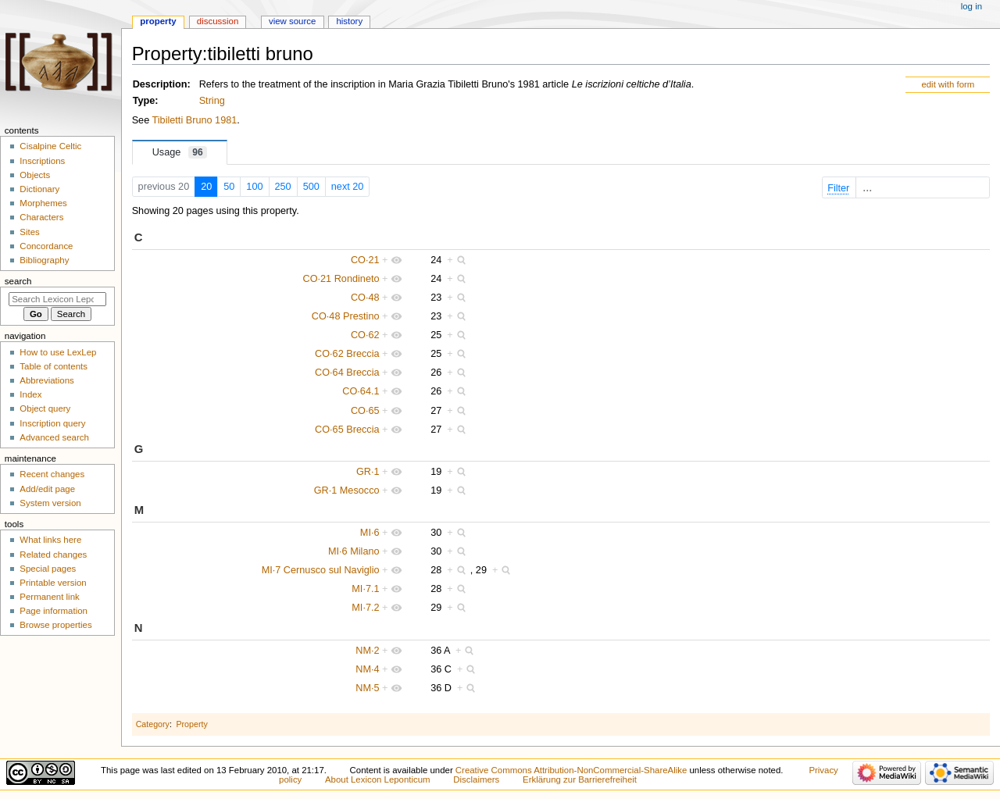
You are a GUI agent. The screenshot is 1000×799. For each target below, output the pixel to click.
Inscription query (52, 423)
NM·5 (367, 688)
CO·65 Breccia (347, 429)
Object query (45, 408)
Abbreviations (46, 380)
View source (292, 21)
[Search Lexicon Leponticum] (57, 299)
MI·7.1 (365, 588)
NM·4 (367, 669)
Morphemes (43, 203)
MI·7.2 (365, 607)
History (349, 21)
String (212, 100)
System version (50, 503)
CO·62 (365, 335)
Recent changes (52, 474)
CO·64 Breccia (347, 372)
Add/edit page (47, 489)
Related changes (53, 554)
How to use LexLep (58, 352)
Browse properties (55, 625)
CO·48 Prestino (346, 316)
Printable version (53, 582)
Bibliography (44, 260)
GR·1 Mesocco (347, 490)
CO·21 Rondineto (341, 278)
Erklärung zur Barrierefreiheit (580, 779)
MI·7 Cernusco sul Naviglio (321, 570)
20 (206, 186)
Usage (179, 152)
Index (30, 394)
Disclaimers (476, 779)
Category (153, 724)
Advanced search (54, 437)
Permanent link (49, 596)
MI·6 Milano (354, 551)
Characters (41, 217)
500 (311, 186)
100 (254, 186)
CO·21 (365, 260)
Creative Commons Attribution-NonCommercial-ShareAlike (571, 770)
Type (144, 100)
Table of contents (54, 366)
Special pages (48, 568)
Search (18, 281)
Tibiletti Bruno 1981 (195, 120)
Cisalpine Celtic (50, 146)
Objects (35, 175)
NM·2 (367, 650)
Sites (29, 232)
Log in (971, 6)
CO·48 (365, 297)
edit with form (947, 84)
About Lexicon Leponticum (377, 779)
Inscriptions (42, 161)
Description (160, 84)
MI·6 (370, 532)
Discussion (217, 21)
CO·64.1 (360, 391)
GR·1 (368, 471)
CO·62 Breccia (347, 353)
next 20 (347, 186)
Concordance (46, 246)
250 (283, 186)
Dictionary (39, 189)
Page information (54, 610)
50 (228, 186)
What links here (50, 539)
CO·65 (365, 410)
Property (191, 724)
